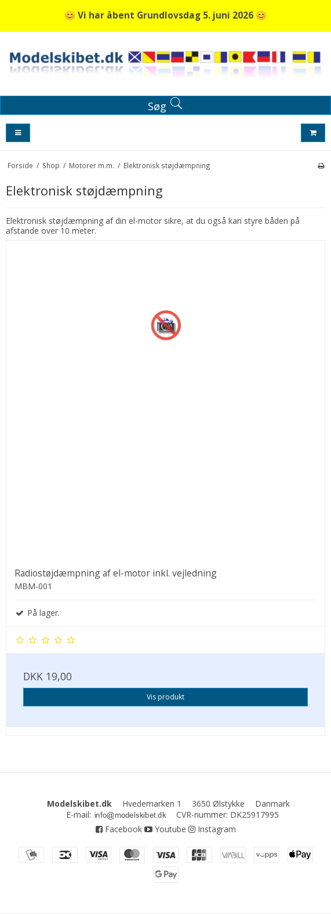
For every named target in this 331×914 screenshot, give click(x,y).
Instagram (212, 829)
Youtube (165, 829)
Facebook (119, 829)
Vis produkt (165, 697)
